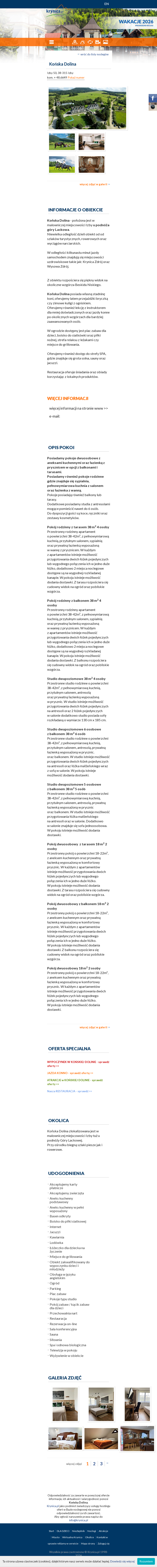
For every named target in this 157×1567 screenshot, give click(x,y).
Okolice (89, 1537)
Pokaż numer (76, 77)
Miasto (56, 1537)
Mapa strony (88, 1543)
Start (51, 1531)
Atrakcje (103, 1531)
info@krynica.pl (78, 1520)
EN (106, 4)
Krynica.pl (53, 1506)
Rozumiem (146, 1561)
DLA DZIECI (63, 1531)
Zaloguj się (103, 1543)
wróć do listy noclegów (94, 54)
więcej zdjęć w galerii (93, 184)
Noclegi (91, 1531)
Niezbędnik (78, 1531)
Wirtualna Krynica (72, 1537)
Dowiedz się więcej (122, 1561)
